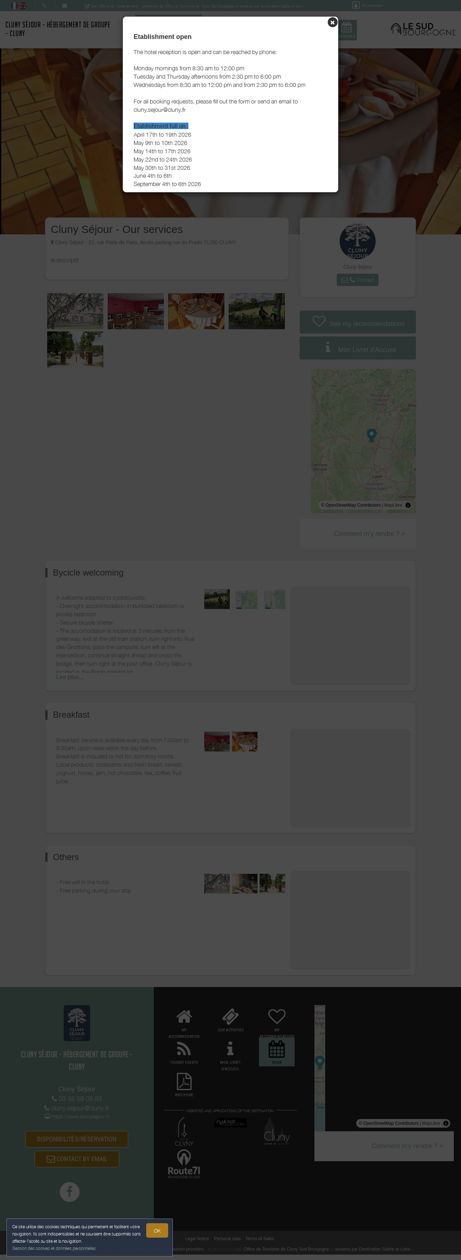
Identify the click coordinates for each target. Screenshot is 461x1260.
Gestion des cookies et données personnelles (55, 1248)
